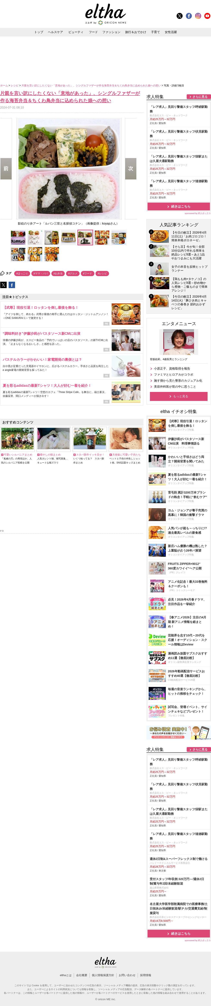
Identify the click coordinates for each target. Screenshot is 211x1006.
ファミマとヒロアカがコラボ (173, 374)
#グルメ (72, 273)
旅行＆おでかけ (135, 32)
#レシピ (102, 273)
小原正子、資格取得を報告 (172, 368)
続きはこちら (181, 206)
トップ (38, 32)
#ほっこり (22, 273)
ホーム (4, 85)
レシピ (15, 85)
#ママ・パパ (41, 273)
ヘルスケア (55, 32)
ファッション (111, 32)
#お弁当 (58, 273)
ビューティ (75, 32)
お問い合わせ (127, 975)
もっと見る (180, 396)
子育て (155, 32)
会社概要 (81, 975)
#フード (87, 273)
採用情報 (145, 975)
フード (93, 32)
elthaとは (65, 975)
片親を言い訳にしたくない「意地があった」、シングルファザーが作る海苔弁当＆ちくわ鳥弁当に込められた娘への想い (92, 85)
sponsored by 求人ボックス (198, 213)
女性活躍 (171, 32)
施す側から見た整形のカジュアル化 (178, 380)
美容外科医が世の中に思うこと (175, 386)
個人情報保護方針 (103, 975)
